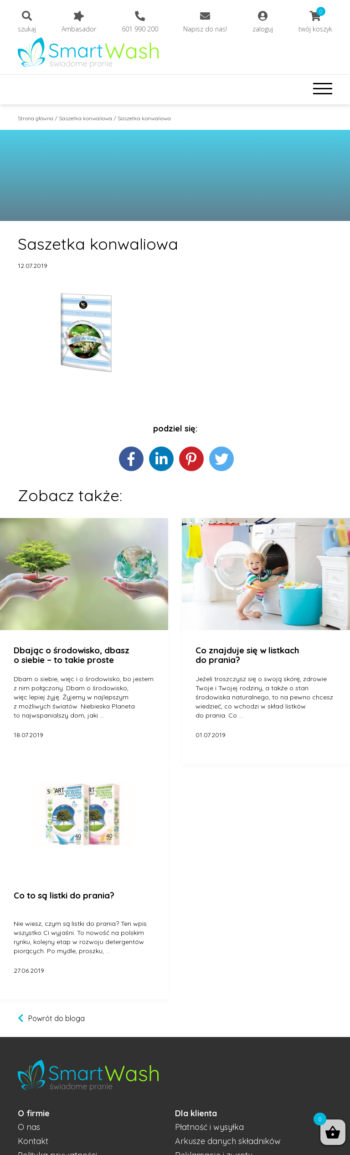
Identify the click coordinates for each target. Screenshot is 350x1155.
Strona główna (35, 118)
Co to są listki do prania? (64, 896)
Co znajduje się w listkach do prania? (247, 655)
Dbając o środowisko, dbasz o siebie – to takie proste (71, 655)
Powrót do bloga (56, 1018)
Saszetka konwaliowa (85, 118)
